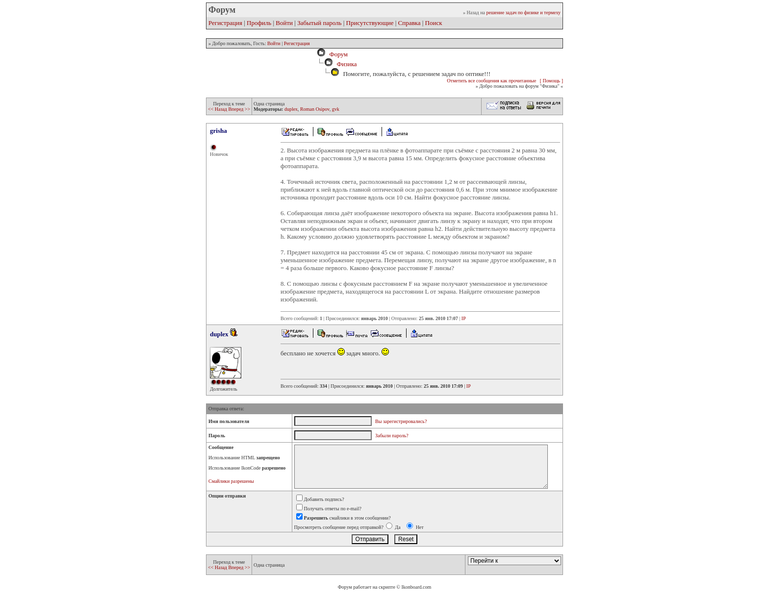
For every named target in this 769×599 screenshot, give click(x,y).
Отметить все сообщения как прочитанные (491, 80)
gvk (335, 109)
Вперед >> (239, 109)
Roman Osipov (315, 109)
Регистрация (225, 22)
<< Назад (218, 109)
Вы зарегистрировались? (401, 421)
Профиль (259, 22)
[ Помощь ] (551, 80)
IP (463, 318)
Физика (346, 64)
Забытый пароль (319, 22)
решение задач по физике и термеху (523, 12)
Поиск (433, 22)
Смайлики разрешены (231, 481)
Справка (409, 22)
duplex (291, 109)
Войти (284, 22)
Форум (337, 54)
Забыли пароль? (392, 435)
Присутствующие (370, 22)
